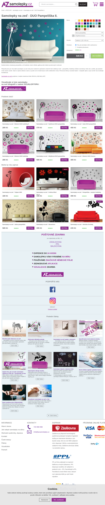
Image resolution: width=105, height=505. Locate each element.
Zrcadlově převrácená (82, 47)
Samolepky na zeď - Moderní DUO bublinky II (15, 124)
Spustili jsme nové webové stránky (89, 339)
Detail (30, 128)
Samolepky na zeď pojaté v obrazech (64, 339)
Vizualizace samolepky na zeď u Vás (38, 399)
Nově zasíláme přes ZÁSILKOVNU (12, 402)
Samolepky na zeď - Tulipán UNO (12, 192)
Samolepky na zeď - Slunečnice (45, 224)
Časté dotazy (6, 440)
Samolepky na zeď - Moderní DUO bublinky (15, 156)
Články (3, 443)
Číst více (14, 345)
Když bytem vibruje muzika (36, 370)
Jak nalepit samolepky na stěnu (12, 430)
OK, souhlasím (59, 500)
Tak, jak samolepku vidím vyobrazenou (87, 45)
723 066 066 (38, 427)
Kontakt (4, 436)
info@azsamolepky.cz (41, 432)
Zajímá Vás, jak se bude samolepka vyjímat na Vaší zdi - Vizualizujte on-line (14, 372)
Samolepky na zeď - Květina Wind (46, 192)
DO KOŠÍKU (97, 56)
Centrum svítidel (52, 309)
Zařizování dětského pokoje (36, 339)
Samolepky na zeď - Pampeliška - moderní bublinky (86, 192)
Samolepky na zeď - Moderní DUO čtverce (83, 156)
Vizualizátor (5, 446)
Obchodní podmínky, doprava (12, 433)
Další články (53, 415)
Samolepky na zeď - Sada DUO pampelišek (83, 124)
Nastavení (44, 500)
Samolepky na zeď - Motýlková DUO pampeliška (50, 156)
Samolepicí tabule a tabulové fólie (64, 369)
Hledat (83, 4)
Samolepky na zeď (6, 76)
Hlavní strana (6, 426)
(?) (80, 50)
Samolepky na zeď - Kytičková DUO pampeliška (50, 124)
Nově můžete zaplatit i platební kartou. (90, 370)
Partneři (4, 450)
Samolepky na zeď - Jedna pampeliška (13, 224)
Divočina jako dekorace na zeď (11, 339)
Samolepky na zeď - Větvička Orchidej (82, 224)
